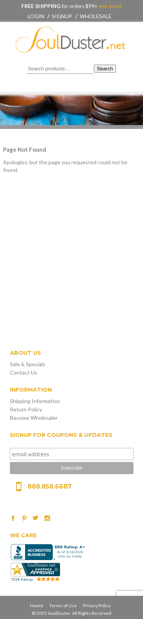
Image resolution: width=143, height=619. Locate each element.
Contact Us (23, 372)
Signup (62, 16)
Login (35, 16)
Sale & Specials (27, 364)
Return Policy (26, 409)
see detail (109, 6)
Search (105, 68)
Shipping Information (35, 401)
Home (36, 605)
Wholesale (96, 16)
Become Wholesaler (34, 417)
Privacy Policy (97, 605)
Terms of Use (63, 605)
